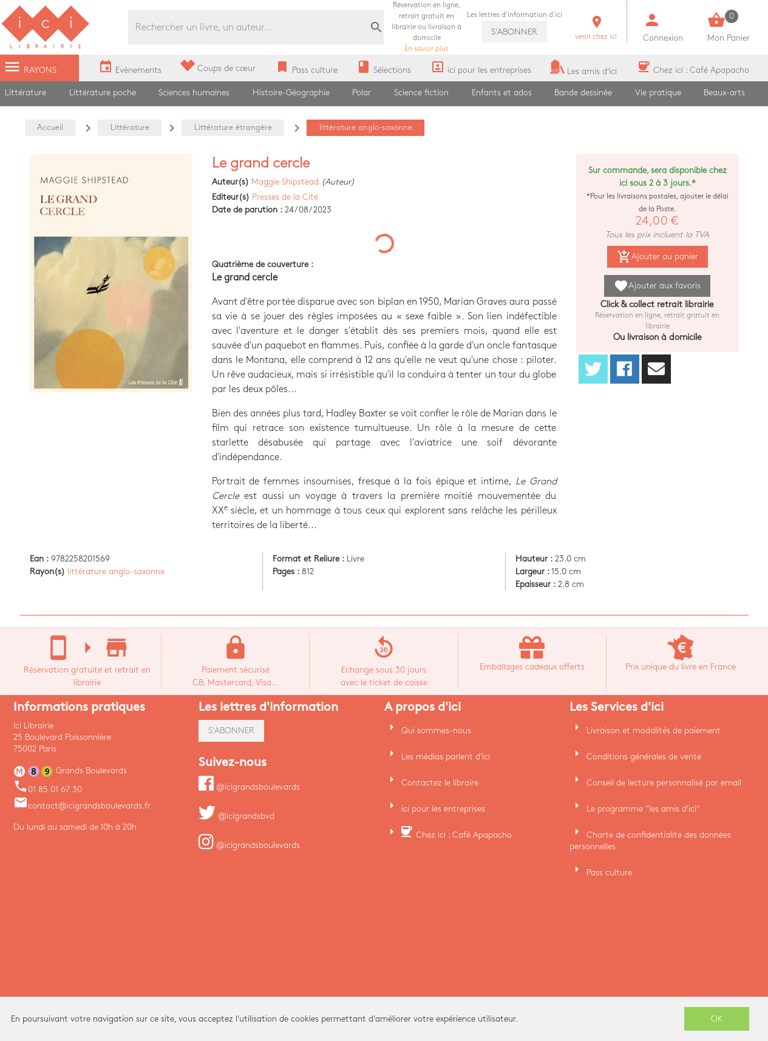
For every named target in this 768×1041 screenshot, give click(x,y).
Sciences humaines (193, 93)
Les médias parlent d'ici (445, 757)
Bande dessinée (583, 93)
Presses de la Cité (285, 197)
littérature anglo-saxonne (116, 571)
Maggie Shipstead (285, 182)
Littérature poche (102, 93)
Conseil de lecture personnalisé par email (663, 783)
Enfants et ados (502, 93)
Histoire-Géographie (291, 93)
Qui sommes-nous (436, 730)
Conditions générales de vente (643, 757)
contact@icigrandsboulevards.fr (82, 806)
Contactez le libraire (439, 783)
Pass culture (609, 873)
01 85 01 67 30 (47, 789)
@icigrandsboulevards (249, 787)
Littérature (25, 93)
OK (717, 1019)
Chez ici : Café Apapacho (464, 835)
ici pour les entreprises (443, 809)
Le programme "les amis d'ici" (643, 809)
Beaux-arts (724, 93)
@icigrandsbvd (236, 816)
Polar (361, 93)
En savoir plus (426, 27)
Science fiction (421, 93)
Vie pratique (658, 93)
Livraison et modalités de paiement (653, 730)
